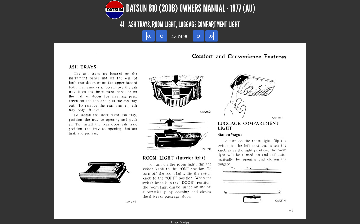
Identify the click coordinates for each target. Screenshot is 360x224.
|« (148, 35)
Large (180, 222)
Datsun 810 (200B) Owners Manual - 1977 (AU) (190, 8)
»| (211, 35)
